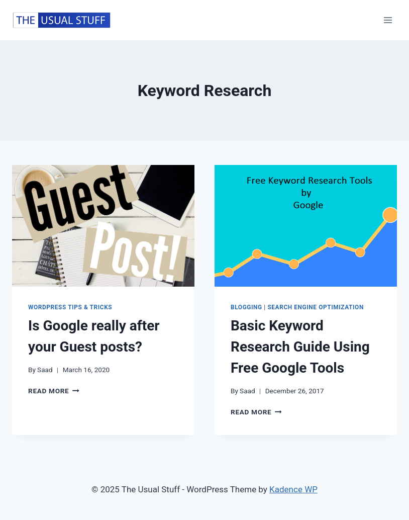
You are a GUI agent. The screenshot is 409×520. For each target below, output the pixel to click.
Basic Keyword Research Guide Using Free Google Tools (300, 346)
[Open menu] (387, 20)
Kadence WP (293, 489)
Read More (53, 391)
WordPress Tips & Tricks (70, 307)
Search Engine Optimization (315, 307)
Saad (45, 370)
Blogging (246, 307)
